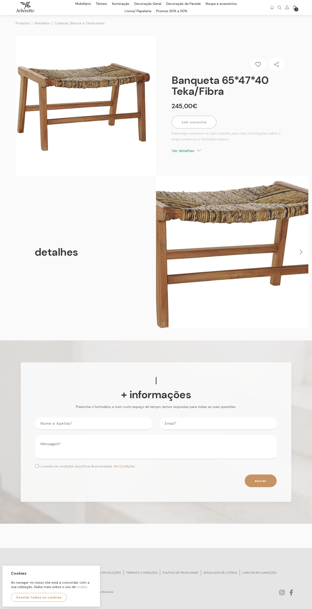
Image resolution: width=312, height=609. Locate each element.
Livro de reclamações (259, 573)
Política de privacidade (180, 573)
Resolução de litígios (220, 573)
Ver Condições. (125, 466)
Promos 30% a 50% (171, 11)
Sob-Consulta (194, 122)
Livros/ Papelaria (138, 11)
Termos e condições (141, 573)
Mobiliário (42, 23)
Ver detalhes (186, 150)
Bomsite (107, 592)
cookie (82, 587)
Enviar (261, 481)
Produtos (23, 23)
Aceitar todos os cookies (39, 597)
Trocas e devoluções (104, 573)
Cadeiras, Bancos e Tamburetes (80, 23)
